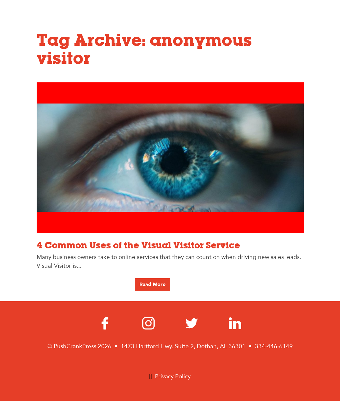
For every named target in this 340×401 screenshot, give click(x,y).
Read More (152, 284)
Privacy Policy (173, 376)
